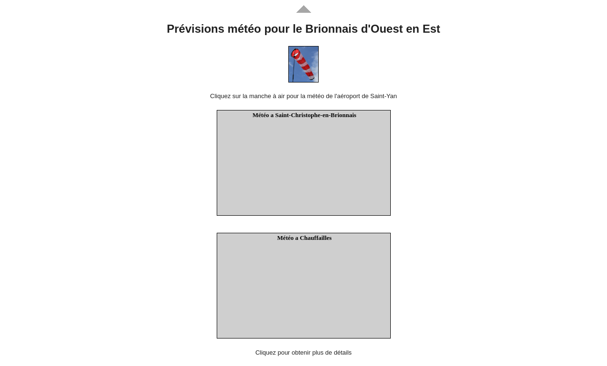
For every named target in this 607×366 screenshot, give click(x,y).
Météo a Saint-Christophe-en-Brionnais (305, 115)
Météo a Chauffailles (304, 237)
